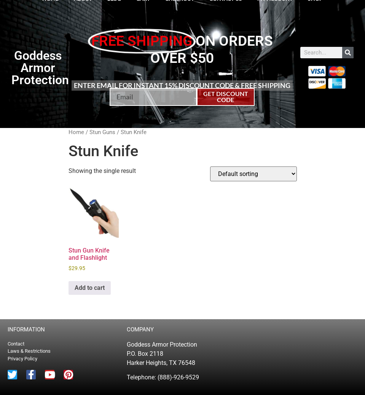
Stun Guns (102, 132)
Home (76, 132)
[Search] (348, 52)
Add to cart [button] (90, 287)
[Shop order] (253, 173)
